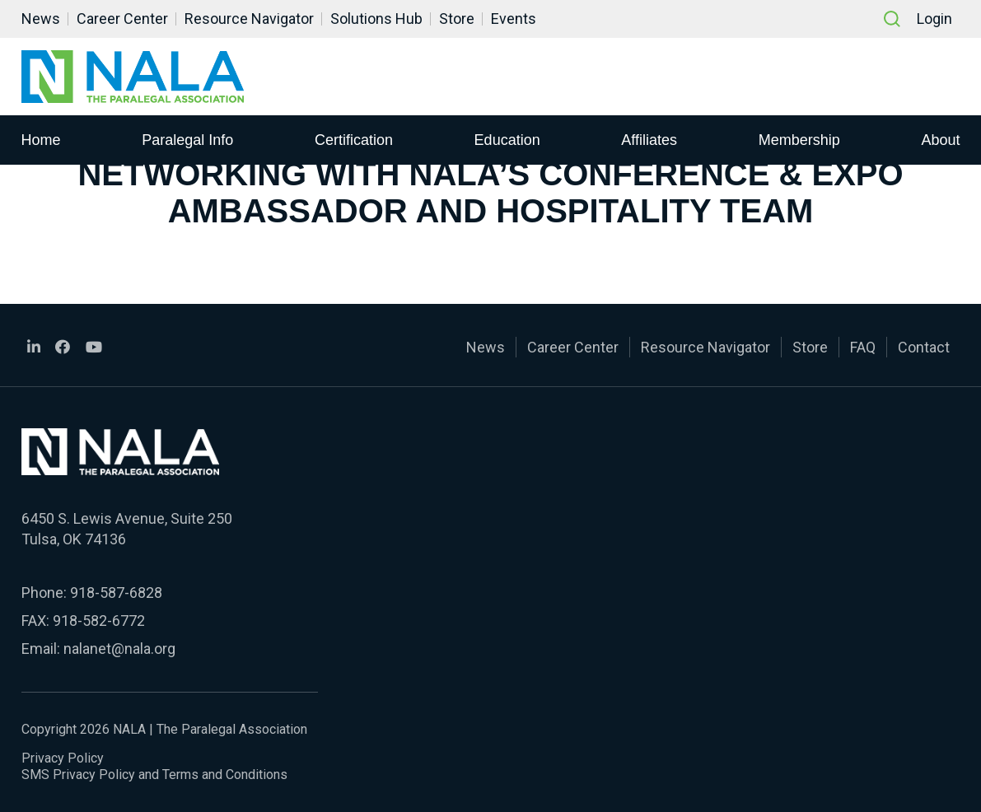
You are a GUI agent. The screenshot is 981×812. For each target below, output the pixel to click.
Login (934, 18)
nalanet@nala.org (119, 648)
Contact (924, 347)
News (40, 18)
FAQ (863, 347)
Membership (799, 139)
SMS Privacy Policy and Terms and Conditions (154, 774)
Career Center (122, 18)
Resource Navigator (249, 18)
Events (513, 18)
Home (41, 139)
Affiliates (649, 139)
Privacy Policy (62, 758)
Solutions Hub (376, 18)
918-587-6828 (116, 592)
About (940, 139)
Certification (354, 139)
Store (456, 18)
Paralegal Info (187, 139)
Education (507, 139)
